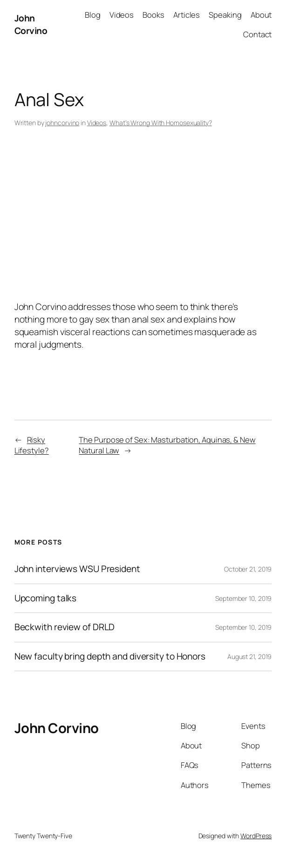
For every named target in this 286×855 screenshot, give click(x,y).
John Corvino (31, 24)
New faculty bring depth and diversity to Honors (109, 657)
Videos (96, 122)
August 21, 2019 (249, 656)
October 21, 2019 (248, 569)
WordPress (256, 835)
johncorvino (62, 122)
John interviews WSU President (77, 569)
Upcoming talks (45, 598)
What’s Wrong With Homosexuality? (160, 122)
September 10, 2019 (243, 598)
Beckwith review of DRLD (64, 627)
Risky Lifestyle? (31, 445)
